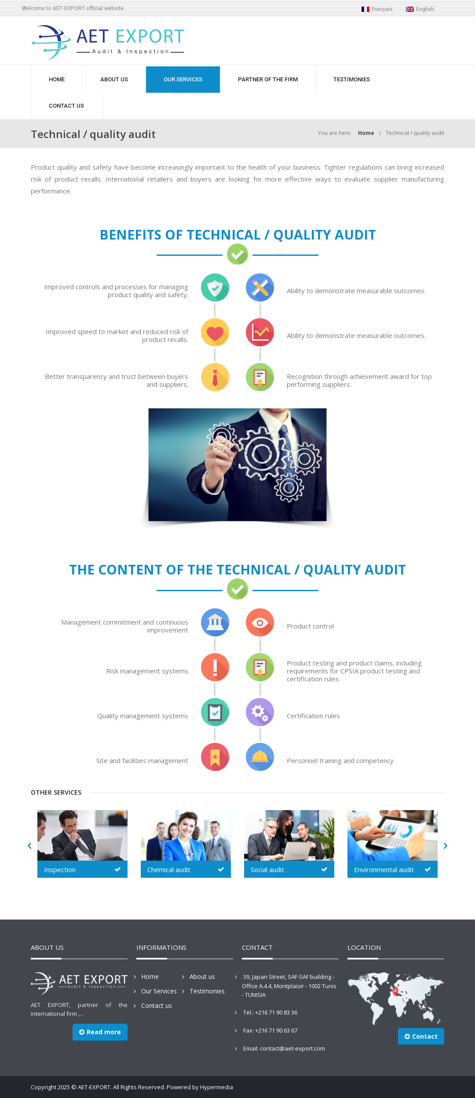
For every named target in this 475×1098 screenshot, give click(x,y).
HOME (57, 79)
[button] (29, 846)
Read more (100, 1032)
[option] (82, 845)
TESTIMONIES (351, 79)
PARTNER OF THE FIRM (268, 79)
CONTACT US (66, 105)
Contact (421, 1036)
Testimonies (207, 991)
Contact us (156, 1005)
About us (202, 976)
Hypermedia (216, 1087)
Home (366, 133)
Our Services (159, 991)
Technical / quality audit (415, 133)
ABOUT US (114, 79)
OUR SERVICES (183, 79)
